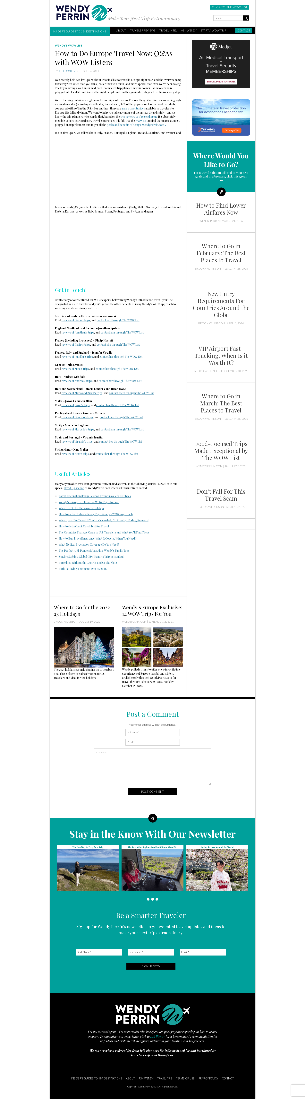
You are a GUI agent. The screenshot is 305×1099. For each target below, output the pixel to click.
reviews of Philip (72, 344)
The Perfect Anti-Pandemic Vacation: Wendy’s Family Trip (94, 550)
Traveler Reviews (142, 30)
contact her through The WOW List (118, 320)
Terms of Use (185, 1078)
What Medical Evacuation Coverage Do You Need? (89, 544)
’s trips (90, 332)
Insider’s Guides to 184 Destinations (79, 31)
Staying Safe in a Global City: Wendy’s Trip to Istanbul (91, 556)
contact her (106, 381)
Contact (243, 30)
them (121, 393)
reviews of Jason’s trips (76, 405)
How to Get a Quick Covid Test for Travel (84, 526)
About (130, 1078)
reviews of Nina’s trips (75, 454)
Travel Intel (168, 30)
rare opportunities (133, 108)
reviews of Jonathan (74, 332)
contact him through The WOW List (122, 332)
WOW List (141, 121)
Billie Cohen (66, 71)
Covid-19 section (74, 488)
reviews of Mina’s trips (75, 369)
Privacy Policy (208, 1078)
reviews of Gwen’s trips (76, 320)
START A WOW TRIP (213, 30)
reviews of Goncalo (73, 417)
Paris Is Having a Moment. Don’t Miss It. (83, 569)
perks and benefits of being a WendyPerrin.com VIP (138, 125)
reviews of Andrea (73, 381)
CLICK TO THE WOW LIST (229, 7)
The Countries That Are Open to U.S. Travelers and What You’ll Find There (104, 532)
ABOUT (121, 30)
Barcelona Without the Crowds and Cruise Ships (88, 563)
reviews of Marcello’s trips (78, 429)
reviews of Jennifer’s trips (77, 357)
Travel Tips (164, 1078)
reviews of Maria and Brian (78, 393)
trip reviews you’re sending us (138, 116)
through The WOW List (127, 381)
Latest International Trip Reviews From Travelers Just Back (95, 496)
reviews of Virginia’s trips (77, 441)
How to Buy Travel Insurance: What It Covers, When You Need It (98, 538)
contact (113, 393)
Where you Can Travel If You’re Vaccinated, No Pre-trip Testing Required (103, 520)
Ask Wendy (189, 30)
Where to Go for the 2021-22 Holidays (81, 508)
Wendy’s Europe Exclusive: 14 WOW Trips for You (89, 502)
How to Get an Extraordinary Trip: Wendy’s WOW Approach (96, 514)
